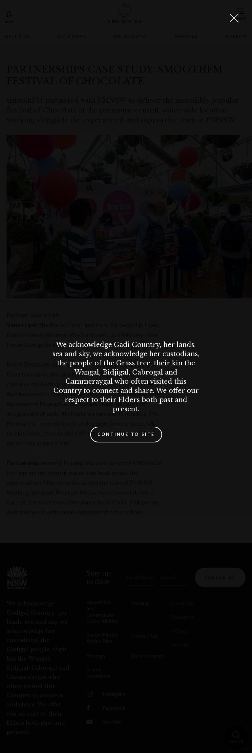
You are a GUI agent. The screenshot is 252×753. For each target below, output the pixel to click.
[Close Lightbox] (234, 18)
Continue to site (126, 434)
